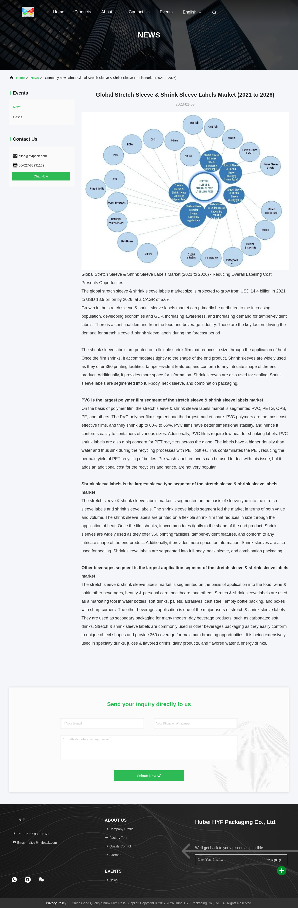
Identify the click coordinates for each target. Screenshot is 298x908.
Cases (17, 117)
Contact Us (139, 12)
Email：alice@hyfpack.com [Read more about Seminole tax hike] (35, 842)
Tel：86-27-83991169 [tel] (31, 834)
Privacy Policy (56, 903)
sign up (274, 860)
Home (58, 12)
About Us (110, 12)
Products (82, 12)
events (166, 12)
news (34, 78)
